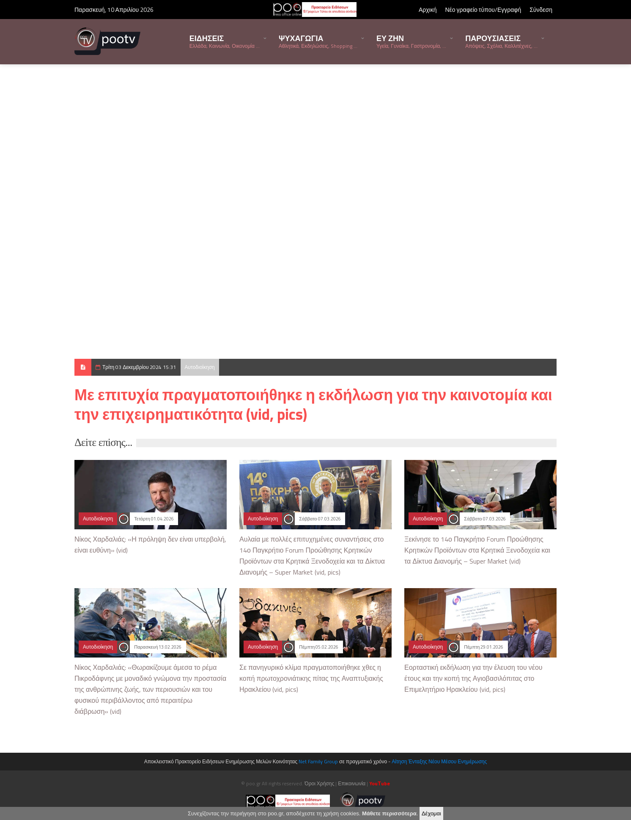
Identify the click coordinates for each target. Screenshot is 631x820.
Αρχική (428, 9)
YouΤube (379, 783)
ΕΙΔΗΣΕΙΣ (224, 41)
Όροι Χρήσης (319, 783)
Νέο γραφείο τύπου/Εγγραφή (483, 9)
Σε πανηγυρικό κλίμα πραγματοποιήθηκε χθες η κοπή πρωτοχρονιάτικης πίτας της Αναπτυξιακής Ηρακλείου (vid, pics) (311, 678)
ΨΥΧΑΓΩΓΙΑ (318, 41)
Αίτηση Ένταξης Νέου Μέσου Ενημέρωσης (439, 761)
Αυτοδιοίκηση (200, 367)
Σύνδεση (540, 9)
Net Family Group (318, 761)
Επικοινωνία (351, 783)
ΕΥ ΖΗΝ (411, 41)
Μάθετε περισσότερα (389, 813)
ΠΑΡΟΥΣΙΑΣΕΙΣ (501, 41)
